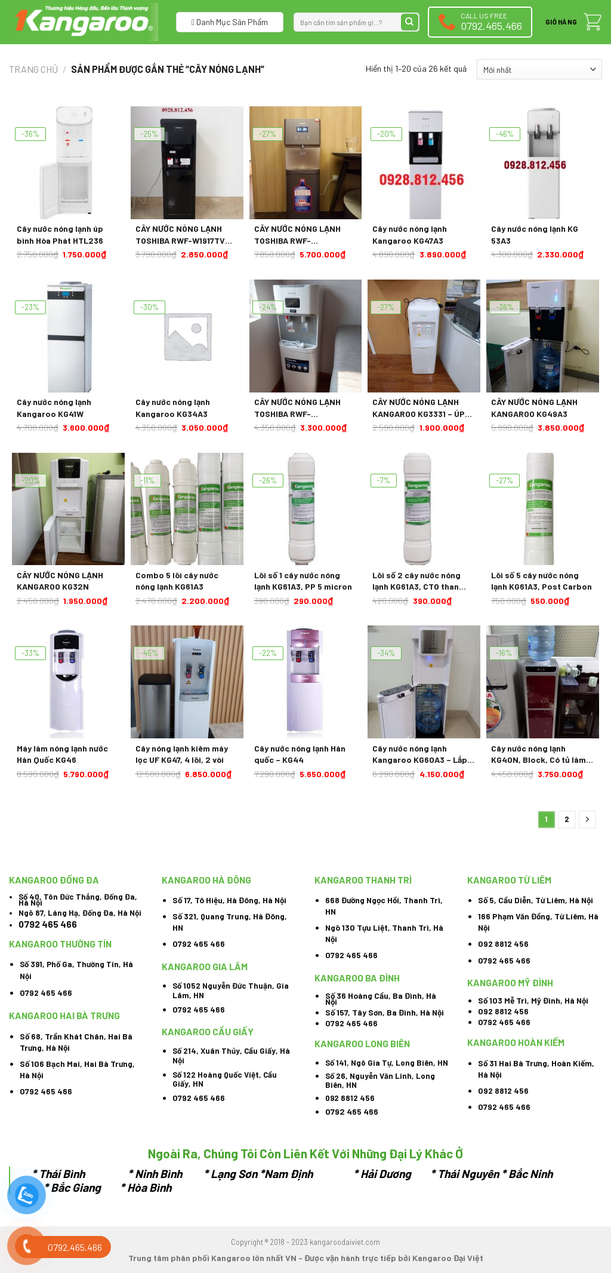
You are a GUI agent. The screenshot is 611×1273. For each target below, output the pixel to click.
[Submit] (409, 22)
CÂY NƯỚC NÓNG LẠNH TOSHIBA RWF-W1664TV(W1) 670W (297, 408)
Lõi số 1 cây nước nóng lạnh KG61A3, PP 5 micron (303, 581)
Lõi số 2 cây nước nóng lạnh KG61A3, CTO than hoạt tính (416, 581)
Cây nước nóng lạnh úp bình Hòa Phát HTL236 (60, 234)
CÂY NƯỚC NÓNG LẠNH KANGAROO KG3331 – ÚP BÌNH (418, 408)
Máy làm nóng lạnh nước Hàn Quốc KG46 (62, 754)
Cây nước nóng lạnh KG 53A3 (534, 234)
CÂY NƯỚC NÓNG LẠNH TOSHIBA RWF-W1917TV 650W (180, 234)
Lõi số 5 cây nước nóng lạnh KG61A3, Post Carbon (541, 581)
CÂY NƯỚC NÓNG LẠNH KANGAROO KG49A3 (534, 408)
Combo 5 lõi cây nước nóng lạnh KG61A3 (176, 581)
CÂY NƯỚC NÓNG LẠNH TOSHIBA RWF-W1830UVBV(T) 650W (297, 234)
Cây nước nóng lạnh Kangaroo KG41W (54, 408)
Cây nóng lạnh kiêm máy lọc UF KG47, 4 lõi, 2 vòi (181, 754)
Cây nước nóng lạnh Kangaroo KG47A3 (409, 234)
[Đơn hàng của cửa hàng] (539, 69)
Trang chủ (33, 69)
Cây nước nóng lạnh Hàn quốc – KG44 (299, 754)
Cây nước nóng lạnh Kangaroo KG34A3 (172, 408)
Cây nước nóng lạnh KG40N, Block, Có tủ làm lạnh (538, 754)
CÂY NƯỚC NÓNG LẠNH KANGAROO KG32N (60, 581)
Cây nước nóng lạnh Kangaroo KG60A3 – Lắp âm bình (419, 754)
